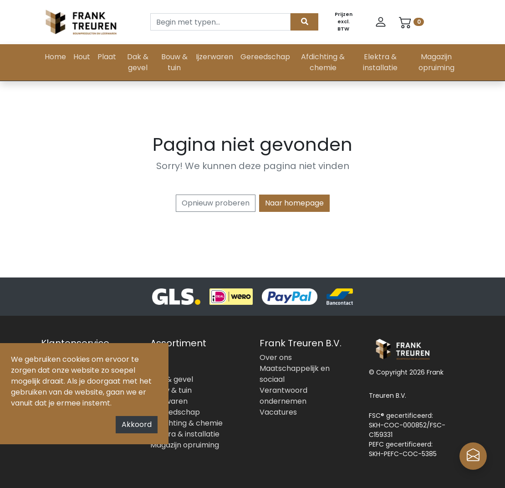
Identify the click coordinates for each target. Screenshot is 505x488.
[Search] (220, 22)
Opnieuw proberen (216, 203)
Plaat (106, 56)
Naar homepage (294, 203)
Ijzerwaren (214, 56)
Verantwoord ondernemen (283, 395)
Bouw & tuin (174, 62)
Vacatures (278, 412)
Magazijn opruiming (436, 62)
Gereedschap (265, 56)
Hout (81, 56)
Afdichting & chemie (323, 62)
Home (55, 56)
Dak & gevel (137, 62)
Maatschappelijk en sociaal (295, 374)
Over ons (276, 357)
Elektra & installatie (380, 62)
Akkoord (137, 424)
